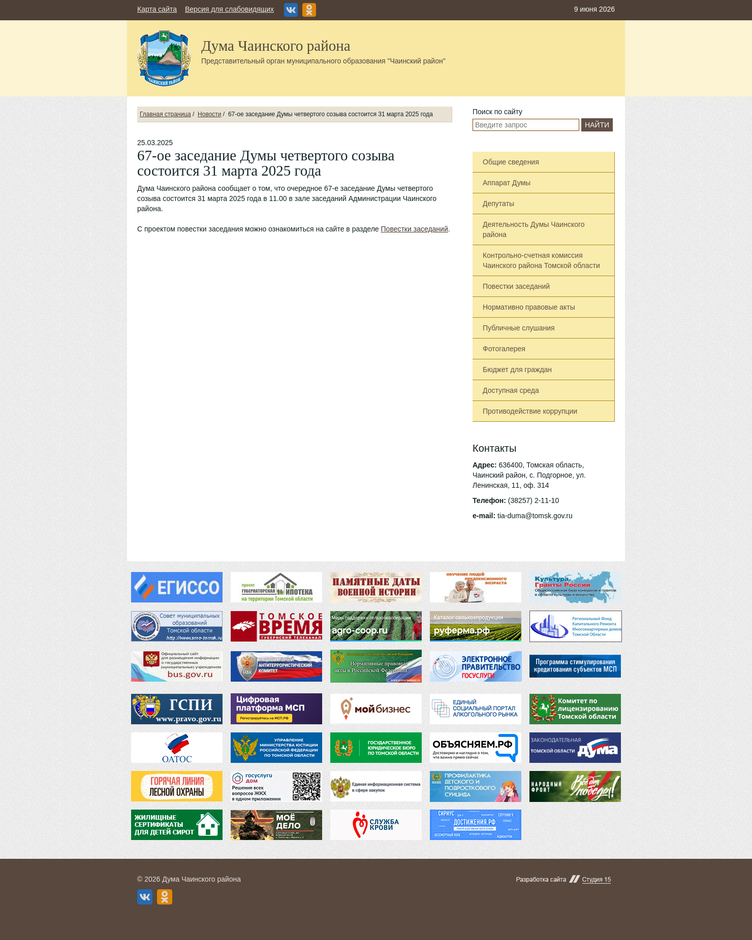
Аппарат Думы (506, 183)
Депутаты (498, 203)
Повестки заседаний (414, 229)
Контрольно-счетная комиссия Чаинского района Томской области (541, 260)
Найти (597, 125)
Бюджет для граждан (517, 369)
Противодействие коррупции (530, 411)
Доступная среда (511, 390)
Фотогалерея (504, 349)
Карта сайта (157, 9)
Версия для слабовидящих (229, 9)
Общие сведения (511, 162)
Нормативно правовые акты (529, 307)
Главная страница (165, 114)
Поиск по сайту (497, 112)
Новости (209, 114)
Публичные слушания (519, 328)
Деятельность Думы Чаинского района (534, 229)
